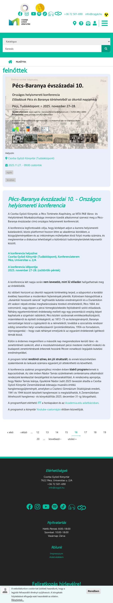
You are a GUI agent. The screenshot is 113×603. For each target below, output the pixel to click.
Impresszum (56, 553)
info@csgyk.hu (93, 14)
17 (85, 432)
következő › (55, 439)
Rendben (93, 591)
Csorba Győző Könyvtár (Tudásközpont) (31, 158)
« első (10, 432)
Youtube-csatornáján (49, 409)
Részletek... (17, 600)
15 (66, 432)
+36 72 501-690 (73, 14)
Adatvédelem (56, 557)
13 (47, 432)
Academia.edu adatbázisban (81, 403)
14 (56, 432)
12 (37, 432)
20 (38, 439)
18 (95, 432)
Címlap (10, 61)
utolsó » (72, 439)
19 (104, 432)
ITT (39, 403)
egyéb (9, 172)
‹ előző (23, 432)
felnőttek (10, 180)
